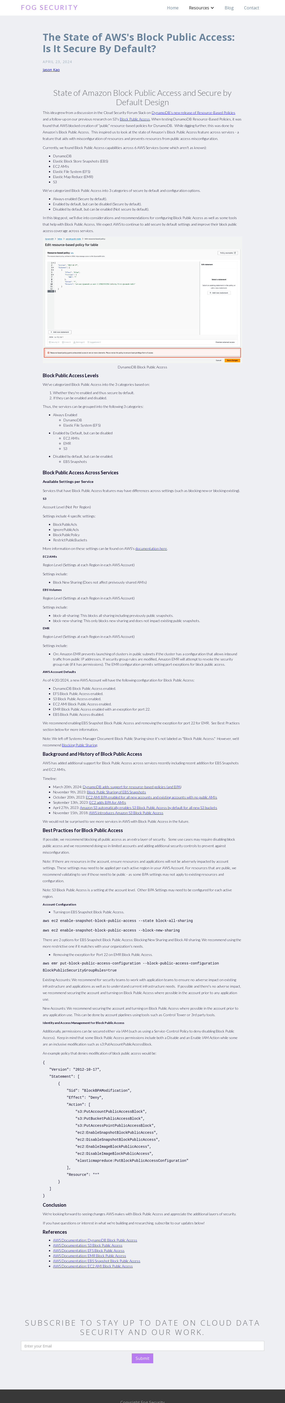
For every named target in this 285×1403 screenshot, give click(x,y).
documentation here (151, 548)
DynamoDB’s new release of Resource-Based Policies (193, 112)
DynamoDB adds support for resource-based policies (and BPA (131, 787)
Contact (251, 8)
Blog (229, 8)
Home (173, 8)
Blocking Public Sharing (79, 745)
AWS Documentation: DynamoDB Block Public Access (95, 1227)
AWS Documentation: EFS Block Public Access (89, 1238)
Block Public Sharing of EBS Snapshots (116, 792)
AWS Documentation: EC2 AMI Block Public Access (93, 1253)
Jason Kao (51, 69)
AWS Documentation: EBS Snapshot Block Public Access (96, 1248)
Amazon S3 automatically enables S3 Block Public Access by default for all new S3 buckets (148, 807)
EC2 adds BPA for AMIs (107, 802)
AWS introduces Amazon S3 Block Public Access (126, 813)
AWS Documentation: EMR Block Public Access (89, 1243)
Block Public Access (135, 119)
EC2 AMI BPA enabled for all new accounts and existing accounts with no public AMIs (151, 797)
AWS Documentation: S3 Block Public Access (87, 1233)
